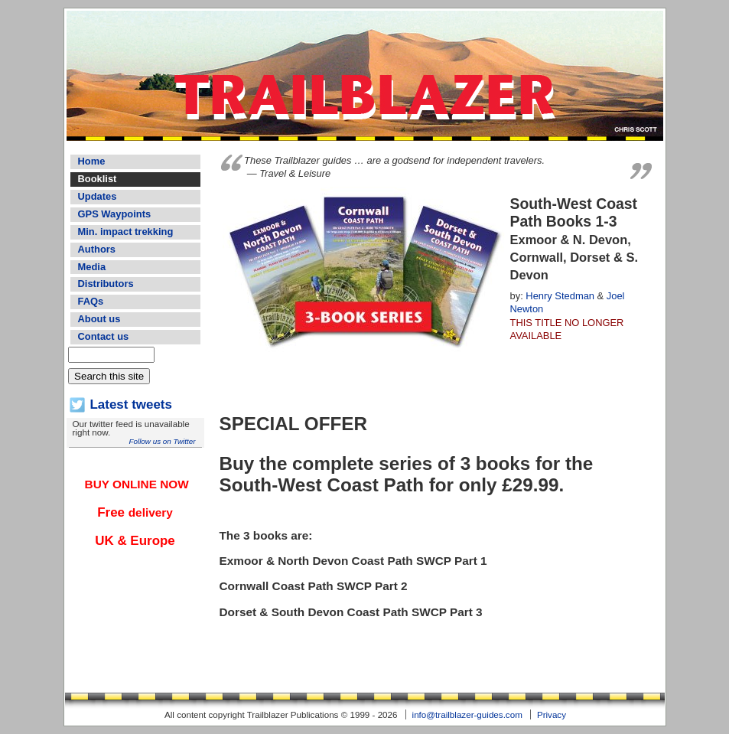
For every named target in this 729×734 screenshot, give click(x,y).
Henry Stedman (560, 296)
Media (92, 266)
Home (92, 161)
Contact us (103, 336)
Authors (97, 249)
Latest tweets (131, 404)
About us (99, 319)
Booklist (97, 178)
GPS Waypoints (114, 214)
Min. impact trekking (126, 231)
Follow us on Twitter (162, 441)
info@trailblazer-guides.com (467, 714)
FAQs (91, 301)
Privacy (551, 714)
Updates (97, 196)
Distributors (106, 283)
